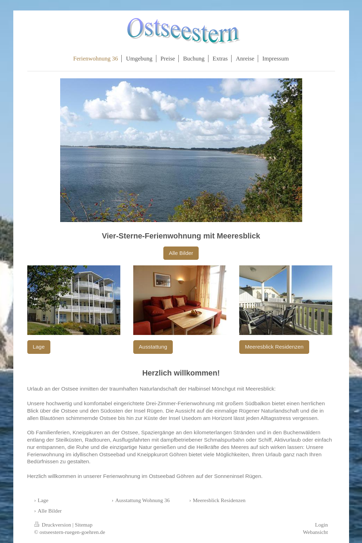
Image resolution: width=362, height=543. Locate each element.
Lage (39, 347)
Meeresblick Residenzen (274, 347)
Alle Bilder (181, 253)
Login (321, 525)
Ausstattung (153, 347)
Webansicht (315, 532)
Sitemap (83, 525)
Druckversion (53, 525)
